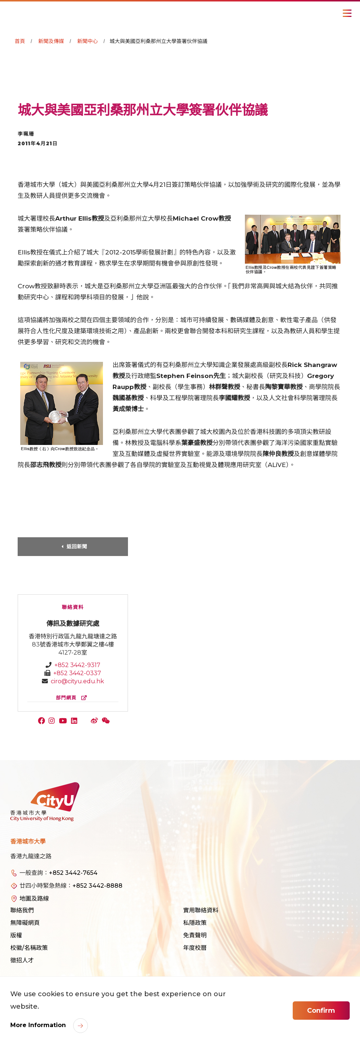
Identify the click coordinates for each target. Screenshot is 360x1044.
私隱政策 (195, 922)
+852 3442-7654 (73, 872)
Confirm (321, 1010)
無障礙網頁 (25, 922)
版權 (16, 935)
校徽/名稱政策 (29, 947)
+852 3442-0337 (77, 673)
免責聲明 (195, 935)
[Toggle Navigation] (347, 13)
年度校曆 (195, 947)
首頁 (20, 41)
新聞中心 (87, 41)
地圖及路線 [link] (34, 898)
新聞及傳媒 (51, 41)
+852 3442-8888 (97, 885)
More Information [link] (39, 1025)
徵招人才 (22, 960)
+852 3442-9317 (77, 665)
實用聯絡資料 (200, 910)
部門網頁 (73, 698)
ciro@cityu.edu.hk (77, 681)
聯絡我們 (22, 910)
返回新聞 (77, 546)
